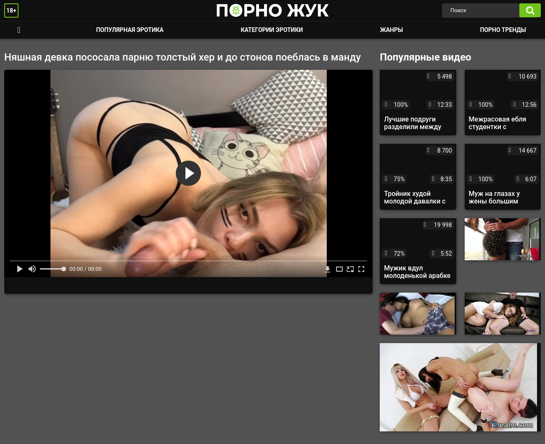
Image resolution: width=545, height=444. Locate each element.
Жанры (391, 29)
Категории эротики (272, 29)
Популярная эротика (130, 29)
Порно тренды (503, 29)
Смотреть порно (19, 30)
